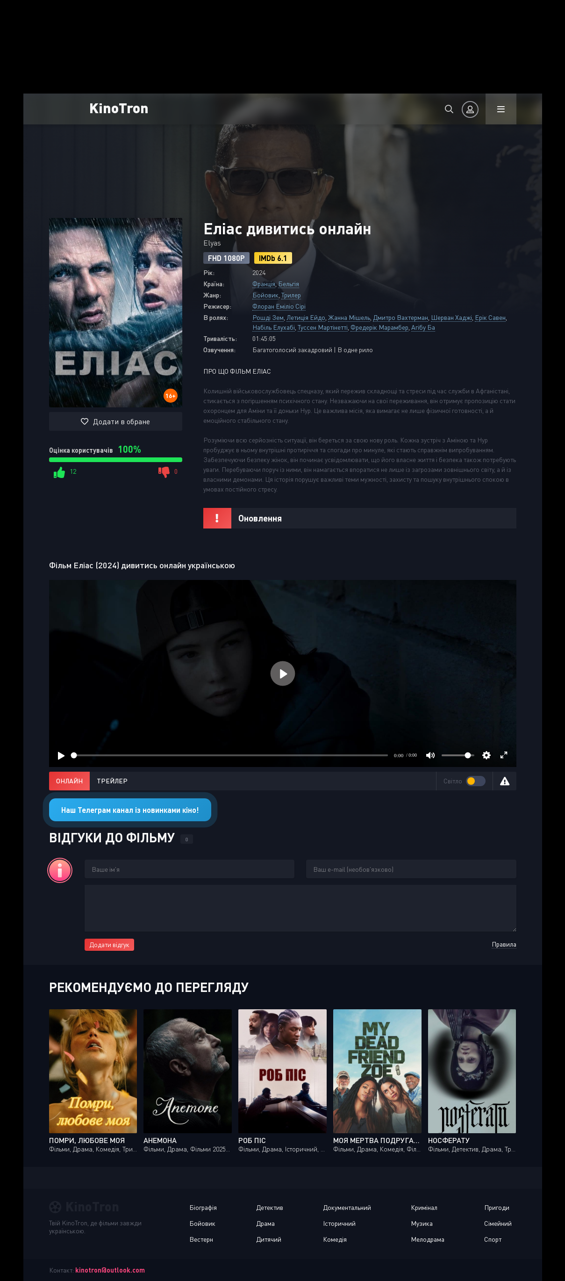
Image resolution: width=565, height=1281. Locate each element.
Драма (265, 1223)
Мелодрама (427, 1239)
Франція (263, 284)
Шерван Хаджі (451, 317)
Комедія (335, 1239)
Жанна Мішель (349, 317)
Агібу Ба (423, 327)
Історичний (339, 1223)
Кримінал (424, 1207)
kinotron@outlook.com (110, 1270)
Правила (504, 944)
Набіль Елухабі (273, 327)
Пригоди (496, 1207)
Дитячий (268, 1239)
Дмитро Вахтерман (400, 317)
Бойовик (265, 295)
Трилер (291, 295)
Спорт (492, 1239)
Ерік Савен (490, 317)
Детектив (269, 1207)
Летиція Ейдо (305, 317)
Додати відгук (109, 944)
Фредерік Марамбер (379, 327)
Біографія (203, 1207)
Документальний (347, 1207)
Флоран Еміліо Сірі (279, 306)
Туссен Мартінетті (323, 327)
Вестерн (201, 1239)
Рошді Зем (268, 317)
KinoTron (119, 107)
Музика (422, 1223)
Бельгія (288, 284)
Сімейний (498, 1223)
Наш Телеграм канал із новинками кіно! (130, 809)
